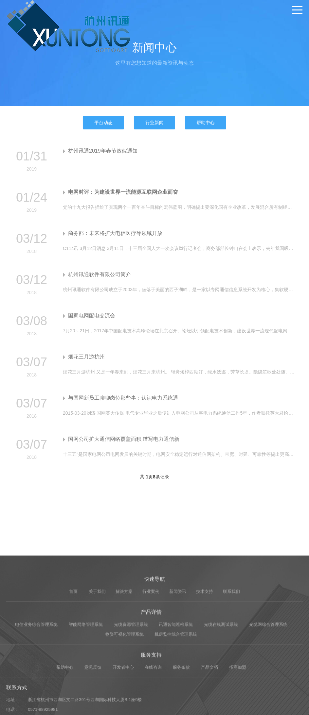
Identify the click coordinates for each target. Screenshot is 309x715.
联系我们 (231, 643)
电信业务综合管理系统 (36, 676)
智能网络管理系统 (86, 676)
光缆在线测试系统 (221, 676)
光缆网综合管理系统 (268, 676)
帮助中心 (205, 122)
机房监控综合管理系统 (175, 686)
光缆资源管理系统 (131, 676)
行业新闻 (154, 122)
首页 (73, 643)
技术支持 (204, 643)
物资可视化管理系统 (124, 686)
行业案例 (150, 643)
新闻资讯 (177, 643)
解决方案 (124, 643)
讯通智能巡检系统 (176, 676)
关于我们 (97, 643)
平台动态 (103, 122)
